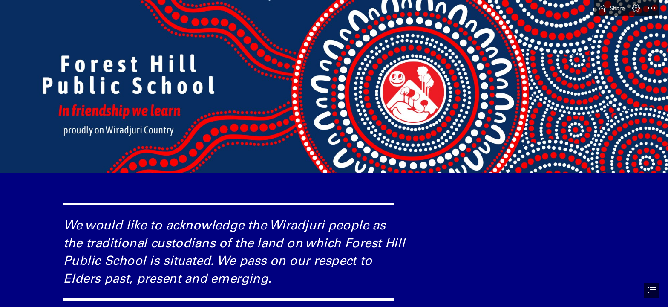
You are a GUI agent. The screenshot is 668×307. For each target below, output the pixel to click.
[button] (611, 8)
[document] (334, 153)
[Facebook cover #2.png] (334, 87)
